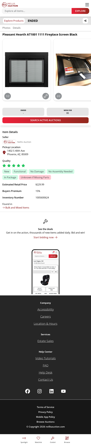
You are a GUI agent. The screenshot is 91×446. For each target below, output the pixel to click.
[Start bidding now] (45, 237)
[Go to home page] (10, 4)
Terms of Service (45, 407)
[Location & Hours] (45, 324)
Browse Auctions (45, 421)
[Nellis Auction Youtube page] (63, 391)
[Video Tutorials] (45, 358)
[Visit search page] (67, 439)
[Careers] (45, 317)
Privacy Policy (45, 411)
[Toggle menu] (87, 5)
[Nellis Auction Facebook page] (27, 391)
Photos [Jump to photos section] (6, 27)
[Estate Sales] (45, 341)
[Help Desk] (45, 372)
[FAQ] (45, 365)
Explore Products (14, 20)
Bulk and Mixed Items (15, 207)
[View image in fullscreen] (45, 96)
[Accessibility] (45, 309)
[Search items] (38, 11)
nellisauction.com (55, 426)
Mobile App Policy (45, 416)
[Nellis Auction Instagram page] (39, 391)
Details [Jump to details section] (17, 27)
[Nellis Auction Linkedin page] (51, 391)
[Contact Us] (45, 380)
